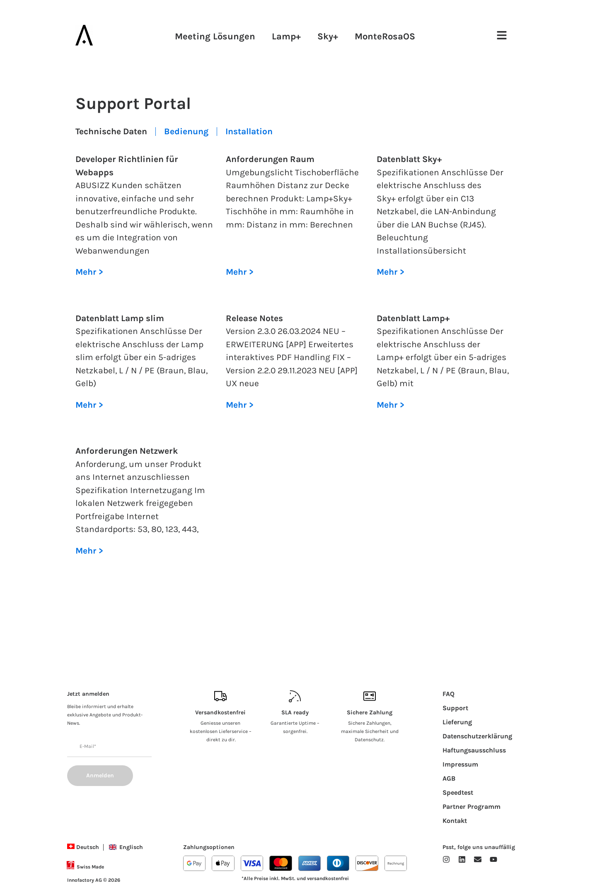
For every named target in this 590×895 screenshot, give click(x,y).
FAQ (448, 694)
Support (455, 708)
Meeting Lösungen (215, 36)
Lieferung (457, 722)
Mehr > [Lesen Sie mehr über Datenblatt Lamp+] (390, 405)
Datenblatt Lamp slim (119, 318)
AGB (448, 778)
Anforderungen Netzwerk (126, 451)
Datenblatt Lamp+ (413, 318)
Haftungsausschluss (474, 750)
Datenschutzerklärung (477, 736)
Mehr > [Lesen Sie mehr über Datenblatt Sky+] (390, 272)
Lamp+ (286, 36)
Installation (249, 131)
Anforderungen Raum (270, 159)
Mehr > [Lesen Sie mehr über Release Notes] (240, 405)
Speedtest (457, 792)
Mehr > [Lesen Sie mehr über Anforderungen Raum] (240, 272)
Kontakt (454, 821)
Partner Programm (471, 806)
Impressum (460, 764)
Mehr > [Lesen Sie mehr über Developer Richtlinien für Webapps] (89, 272)
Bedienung (186, 131)
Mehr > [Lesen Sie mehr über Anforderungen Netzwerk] (89, 551)
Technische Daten (111, 131)
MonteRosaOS (385, 36)
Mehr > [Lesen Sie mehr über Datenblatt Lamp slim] (89, 405)
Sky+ (327, 36)
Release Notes (254, 318)
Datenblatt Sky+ (409, 159)
